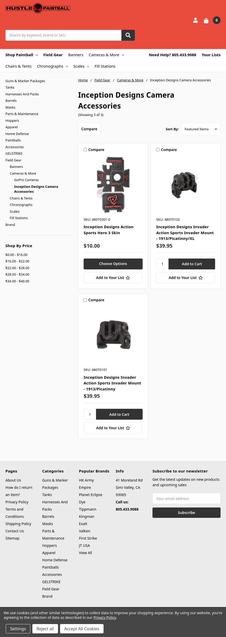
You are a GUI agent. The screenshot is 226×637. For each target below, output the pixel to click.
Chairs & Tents (18, 66)
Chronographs (52, 66)
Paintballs (13, 140)
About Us (13, 480)
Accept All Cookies (81, 629)
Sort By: (172, 129)
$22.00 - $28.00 (17, 268)
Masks (10, 107)
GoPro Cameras (26, 179)
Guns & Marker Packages (25, 80)
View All (85, 552)
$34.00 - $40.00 (17, 281)
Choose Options (113, 263)
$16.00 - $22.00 (17, 261)
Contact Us (14, 530)
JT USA (84, 545)
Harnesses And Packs (22, 94)
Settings (18, 629)
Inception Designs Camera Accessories (36, 189)
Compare (89, 128)
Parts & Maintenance (21, 113)
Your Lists (211, 54)
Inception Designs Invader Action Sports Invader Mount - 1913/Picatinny (112, 383)
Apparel (11, 127)
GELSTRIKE (14, 153)
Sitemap (12, 538)
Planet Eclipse (90, 494)
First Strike (88, 538)
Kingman (86, 516)
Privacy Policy (16, 501)
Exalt (83, 523)
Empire (85, 487)
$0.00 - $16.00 (16, 254)
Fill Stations (104, 66)
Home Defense (17, 133)
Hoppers (12, 120)
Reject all (45, 629)
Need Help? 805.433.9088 (172, 54)
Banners (75, 54)
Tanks (9, 87)
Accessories (14, 147)
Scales (81, 66)
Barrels (11, 100)
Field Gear (53, 54)
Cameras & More (106, 54)
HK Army (86, 480)
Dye (82, 501)
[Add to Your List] (113, 277)
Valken (84, 530)
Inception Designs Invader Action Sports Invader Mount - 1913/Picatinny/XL (185, 232)
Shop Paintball (21, 54)
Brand (10, 224)
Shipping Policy (18, 523)
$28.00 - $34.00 (17, 274)
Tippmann (87, 509)
